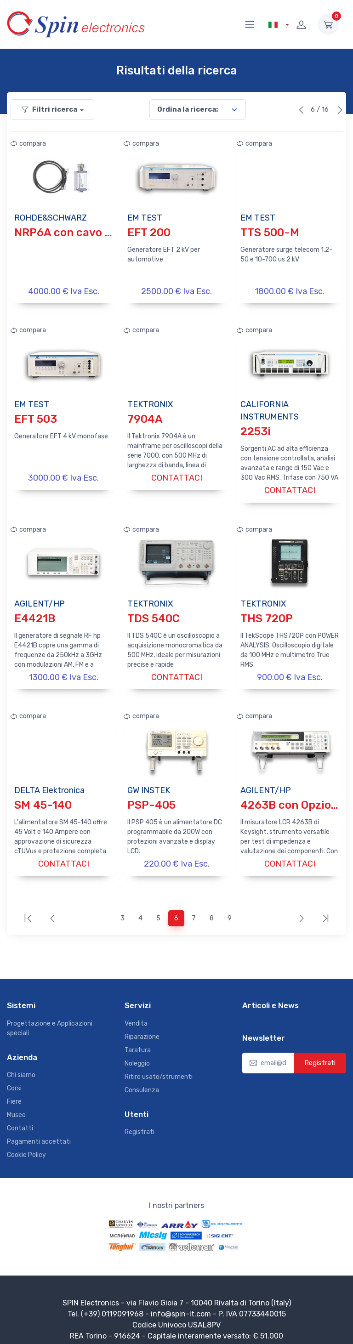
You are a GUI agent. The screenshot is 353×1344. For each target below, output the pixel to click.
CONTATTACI (176, 476)
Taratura (138, 1041)
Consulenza (142, 1081)
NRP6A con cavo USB (70, 232)
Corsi (14, 1080)
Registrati (139, 1124)
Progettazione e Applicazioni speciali (49, 1019)
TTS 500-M (269, 232)
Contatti (20, 1120)
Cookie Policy (26, 1147)
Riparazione (142, 1028)
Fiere (14, 1093)
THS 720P (266, 614)
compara (28, 143)
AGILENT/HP (39, 600)
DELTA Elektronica (49, 784)
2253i (255, 429)
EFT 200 (149, 232)
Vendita (136, 1015)
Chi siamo (21, 1067)
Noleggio (137, 1055)
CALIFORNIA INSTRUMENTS (269, 408)
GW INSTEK (148, 784)
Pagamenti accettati (39, 1133)
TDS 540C (153, 614)
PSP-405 (151, 799)
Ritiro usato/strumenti (159, 1068)
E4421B (34, 614)
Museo (16, 1107)
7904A (145, 417)
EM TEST (144, 218)
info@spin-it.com (181, 1305)
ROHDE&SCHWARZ (50, 218)
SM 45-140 (43, 799)
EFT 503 (35, 417)
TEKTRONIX (150, 402)
